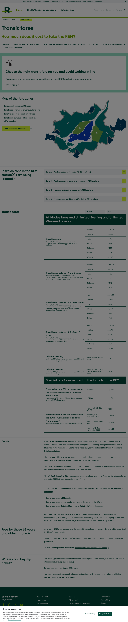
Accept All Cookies (105, 616)
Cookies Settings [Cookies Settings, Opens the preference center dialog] (90, 616)
